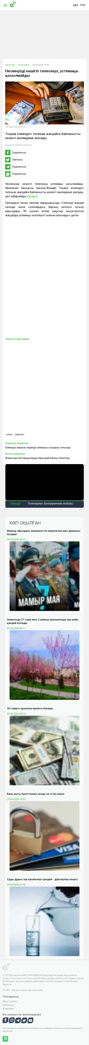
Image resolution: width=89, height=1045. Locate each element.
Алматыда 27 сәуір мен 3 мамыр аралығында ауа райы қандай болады (43, 621)
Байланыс (8, 1005)
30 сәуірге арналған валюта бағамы (30, 708)
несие (9, 434)
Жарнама (8, 1008)
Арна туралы (10, 1001)
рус (83, 5)
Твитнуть (17, 159)
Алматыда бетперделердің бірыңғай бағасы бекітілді (37, 458)
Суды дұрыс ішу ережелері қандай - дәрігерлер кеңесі (42, 879)
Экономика (23, 65)
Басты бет (10, 65)
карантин (19, 434)
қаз (75, 5)
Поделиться (19, 152)
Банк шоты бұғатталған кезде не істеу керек (35, 793)
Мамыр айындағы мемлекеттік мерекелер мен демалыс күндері (43, 532)
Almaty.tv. (33, 196)
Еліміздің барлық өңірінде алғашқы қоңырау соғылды (38, 447)
